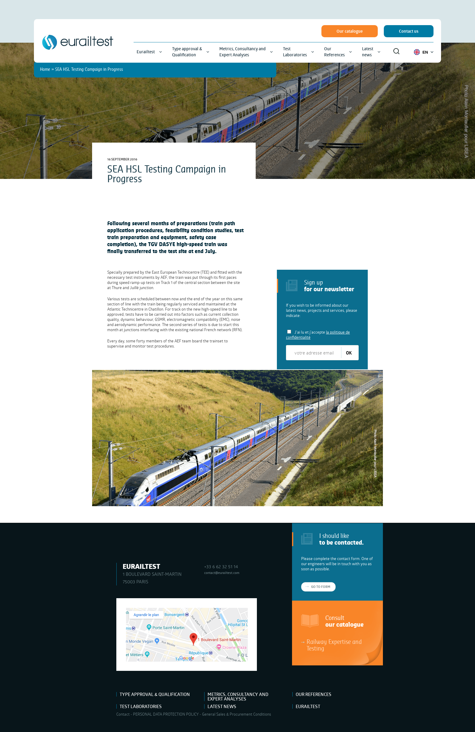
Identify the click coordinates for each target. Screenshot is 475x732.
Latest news (222, 706)
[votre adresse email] (314, 352)
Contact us (408, 31)
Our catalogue (350, 31)
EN (423, 52)
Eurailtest (308, 706)
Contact (123, 714)
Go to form (320, 586)
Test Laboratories (141, 706)
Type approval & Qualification (155, 694)
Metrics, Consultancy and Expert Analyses (238, 696)
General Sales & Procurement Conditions (236, 714)
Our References (313, 694)
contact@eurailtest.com (221, 572)
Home (45, 69)
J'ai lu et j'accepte (318, 334)
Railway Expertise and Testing (334, 644)
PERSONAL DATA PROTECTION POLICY (166, 714)
